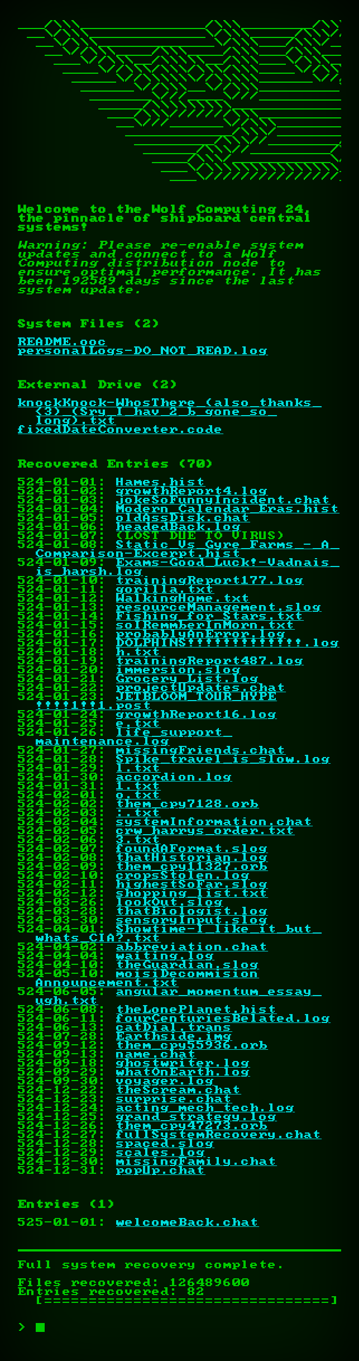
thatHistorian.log (192, 857)
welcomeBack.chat (187, 1222)
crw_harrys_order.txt (205, 830)
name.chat (156, 1054)
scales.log (160, 1152)
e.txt (138, 723)
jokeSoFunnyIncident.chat (223, 500)
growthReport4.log (192, 491)
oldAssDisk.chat (183, 517)
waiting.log (165, 955)
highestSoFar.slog (192, 884)
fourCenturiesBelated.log (223, 1018)
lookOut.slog (169, 902)
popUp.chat (160, 1170)
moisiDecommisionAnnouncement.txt (147, 978)
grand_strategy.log (196, 1116)
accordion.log (174, 777)
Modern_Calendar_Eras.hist (227, 509)
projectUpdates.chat (201, 687)
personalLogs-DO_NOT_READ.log (143, 350)
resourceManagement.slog (219, 607)
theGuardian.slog (187, 964)
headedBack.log (178, 526)
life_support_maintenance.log (134, 737)
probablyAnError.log (201, 634)
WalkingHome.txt (183, 598)
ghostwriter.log (183, 1063)
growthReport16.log (196, 714)
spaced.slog (165, 1143)
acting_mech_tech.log (205, 1107)
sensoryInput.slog (192, 920)
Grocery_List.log (187, 678)
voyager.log (165, 1081)
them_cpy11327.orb (192, 866)
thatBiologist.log (192, 911)
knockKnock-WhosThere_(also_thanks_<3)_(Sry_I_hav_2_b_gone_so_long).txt (170, 411)
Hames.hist (160, 482)
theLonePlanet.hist (196, 1009)
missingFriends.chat (201, 750)
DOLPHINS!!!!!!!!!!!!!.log (227, 643)
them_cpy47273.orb (192, 1125)
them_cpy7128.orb (187, 804)
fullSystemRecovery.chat (219, 1134)
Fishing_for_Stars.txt (210, 616)
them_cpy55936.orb (192, 1045)
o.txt (138, 795)
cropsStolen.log (183, 875)
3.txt (138, 839)
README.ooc (62, 341)
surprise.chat (174, 1098)
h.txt (138, 652)
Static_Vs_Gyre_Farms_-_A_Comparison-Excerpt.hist (187, 549)
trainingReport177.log (210, 580)
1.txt (138, 786)
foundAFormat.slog (192, 848)
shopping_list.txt (192, 893)
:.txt (138, 812)
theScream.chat (178, 1090)
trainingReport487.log (210, 660)
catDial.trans (174, 1027)
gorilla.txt (165, 589)
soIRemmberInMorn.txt (205, 625)
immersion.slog (178, 669)
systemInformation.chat (214, 821)
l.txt (138, 768)
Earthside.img (174, 1036)
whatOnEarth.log (183, 1072)
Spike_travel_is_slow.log (223, 759)
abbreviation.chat (192, 947)
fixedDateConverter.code (120, 429)
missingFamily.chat (196, 1161)
